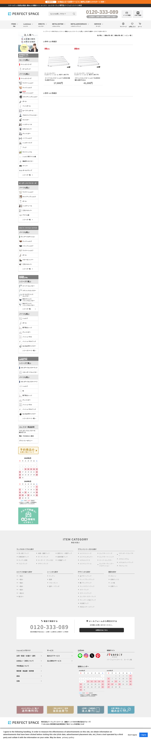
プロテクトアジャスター (28, 115)
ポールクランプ (25, 170)
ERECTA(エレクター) (57, 31)
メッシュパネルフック (27, 341)
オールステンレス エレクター (26, 295)
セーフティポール (26, 110)
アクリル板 (24, 215)
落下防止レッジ (25, 327)
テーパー (23, 165)
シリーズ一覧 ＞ (29, 309)
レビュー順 (128, 35)
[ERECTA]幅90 (89, 31)
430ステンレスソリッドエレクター (27, 300)
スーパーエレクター (27, 286)
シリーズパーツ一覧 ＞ (29, 350)
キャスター (24, 119)
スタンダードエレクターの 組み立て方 (27, 431)
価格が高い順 (118, 35)
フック (23, 147)
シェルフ (23, 318)
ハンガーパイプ (25, 142)
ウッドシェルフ (25, 87)
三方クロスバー (25, 129)
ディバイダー (25, 133)
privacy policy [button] (68, 737)
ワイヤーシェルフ (26, 83)
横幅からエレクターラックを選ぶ (74, 31)
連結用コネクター (26, 161)
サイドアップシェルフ (27, 196)
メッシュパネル (25, 336)
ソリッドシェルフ (26, 246)
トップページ (46, 31)
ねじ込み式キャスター (27, 346)
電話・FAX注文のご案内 (26, 436)
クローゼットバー (26, 259)
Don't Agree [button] (132, 735)
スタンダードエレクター (28, 372)
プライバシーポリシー (25, 440)
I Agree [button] (143, 735)
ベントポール (25, 106)
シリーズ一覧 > (27, 175)
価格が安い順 (108, 35)
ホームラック (25, 69)
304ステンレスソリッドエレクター (27, 304)
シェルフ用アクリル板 (27, 156)
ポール (23, 101)
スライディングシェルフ (28, 96)
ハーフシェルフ (25, 138)
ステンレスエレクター (27, 290)
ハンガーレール (25, 124)
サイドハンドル (25, 152)
